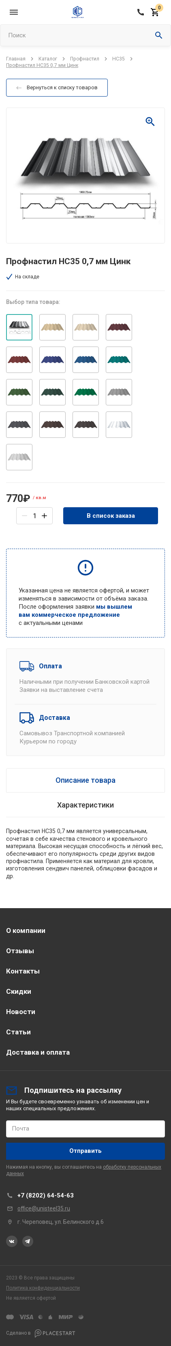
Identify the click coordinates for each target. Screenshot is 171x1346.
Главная (16, 59)
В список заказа (111, 515)
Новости (20, 1012)
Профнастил (84, 59)
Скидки (18, 991)
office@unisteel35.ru (43, 1208)
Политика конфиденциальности (43, 1288)
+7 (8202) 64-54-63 (45, 1195)
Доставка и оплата (38, 1052)
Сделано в (40, 1333)
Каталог (47, 59)
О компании (25, 930)
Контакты (23, 971)
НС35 (118, 59)
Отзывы (20, 951)
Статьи (18, 1032)
